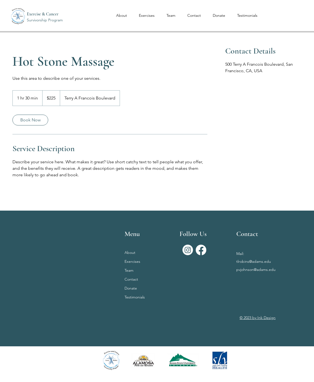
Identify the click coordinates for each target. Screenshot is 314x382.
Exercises (132, 261)
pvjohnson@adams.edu (256, 269)
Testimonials (135, 297)
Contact (131, 279)
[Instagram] (187, 250)
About (130, 252)
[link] (30, 120)
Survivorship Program (45, 20)
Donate (131, 288)
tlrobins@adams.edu (253, 261)
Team (129, 270)
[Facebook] (201, 250)
